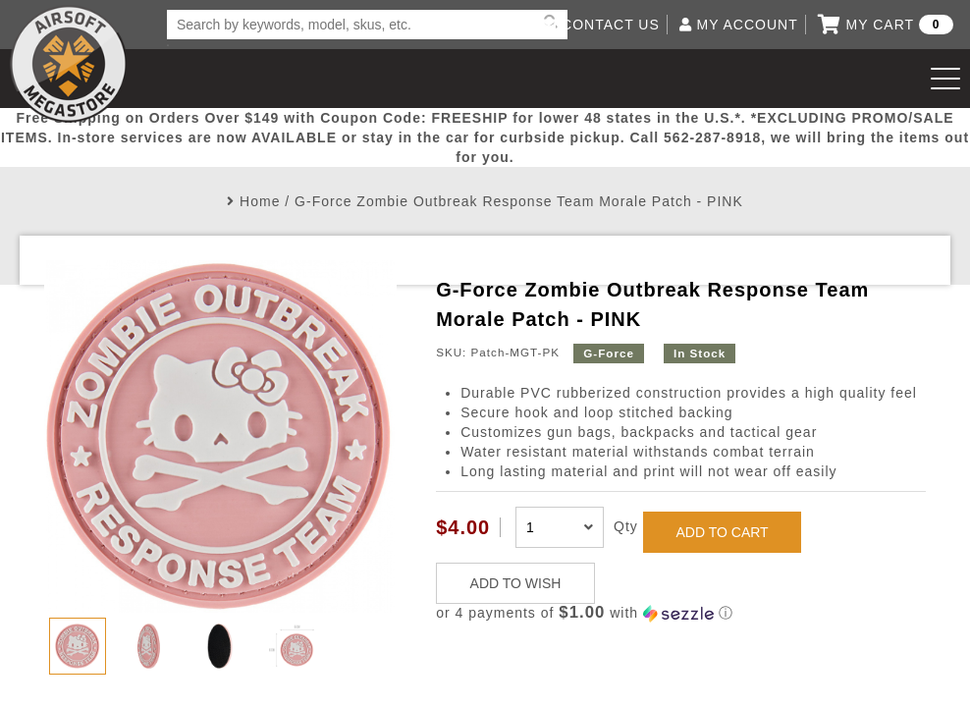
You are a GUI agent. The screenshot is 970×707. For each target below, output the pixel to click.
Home (260, 201)
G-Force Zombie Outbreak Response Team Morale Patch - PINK (519, 201)
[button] (681, 613)
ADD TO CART (722, 532)
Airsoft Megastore (69, 64)
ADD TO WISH (516, 583)
